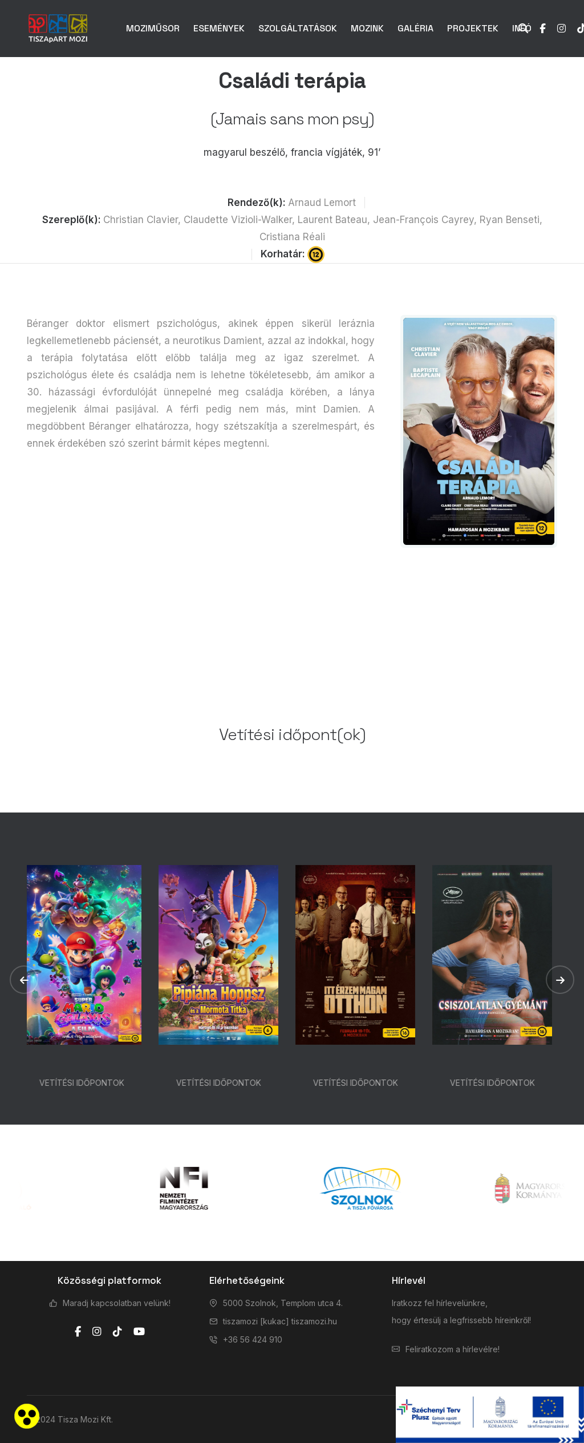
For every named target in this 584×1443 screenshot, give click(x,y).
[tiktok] (117, 1332)
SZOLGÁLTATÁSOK (297, 28)
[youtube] (139, 1332)
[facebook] (78, 1332)
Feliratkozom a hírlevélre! (452, 1349)
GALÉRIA (415, 28)
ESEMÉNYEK (219, 28)
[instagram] (97, 1332)
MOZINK (367, 28)
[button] (24, 979)
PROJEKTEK (472, 28)
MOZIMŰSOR (153, 28)
